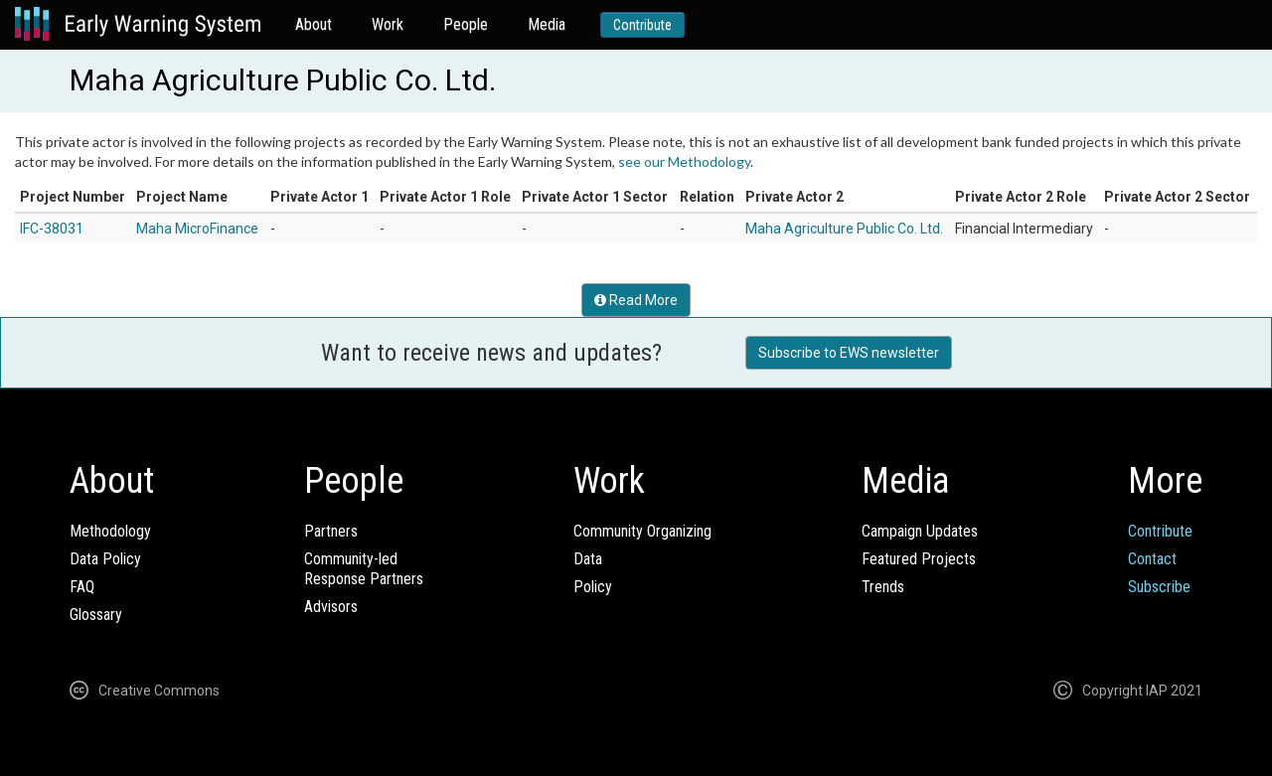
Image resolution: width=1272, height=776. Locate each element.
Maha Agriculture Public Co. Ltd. (844, 228)
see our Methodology (684, 161)
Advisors (331, 606)
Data (587, 558)
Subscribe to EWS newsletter (848, 353)
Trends (883, 586)
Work (387, 24)
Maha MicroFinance (197, 228)
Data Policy (105, 558)
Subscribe (1159, 586)
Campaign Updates (920, 531)
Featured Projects (919, 558)
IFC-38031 (51, 228)
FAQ (82, 586)
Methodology (110, 531)
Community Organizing (642, 531)
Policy (592, 586)
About (313, 24)
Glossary (96, 614)
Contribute (642, 25)
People (465, 24)
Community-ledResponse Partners (363, 568)
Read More (636, 300)
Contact (1152, 558)
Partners (331, 531)
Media (546, 24)
